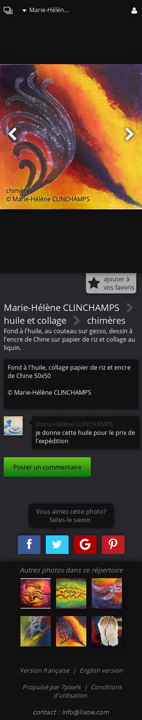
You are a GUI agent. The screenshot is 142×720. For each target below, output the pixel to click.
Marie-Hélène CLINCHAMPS (48, 10)
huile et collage (36, 320)
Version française (45, 670)
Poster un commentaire (47, 467)
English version (101, 670)
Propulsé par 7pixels (51, 687)
